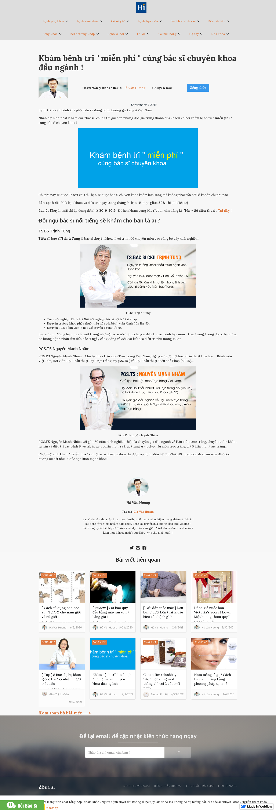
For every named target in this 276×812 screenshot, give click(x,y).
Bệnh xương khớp (82, 34)
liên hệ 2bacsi (227, 785)
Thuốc (141, 34)
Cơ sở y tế (118, 21)
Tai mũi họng (167, 34)
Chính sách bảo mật (200, 785)
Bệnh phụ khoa (53, 21)
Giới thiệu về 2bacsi (136, 785)
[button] (56, 21)
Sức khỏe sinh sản (183, 21)
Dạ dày (194, 34)
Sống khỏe (50, 34)
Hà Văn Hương (138, 503)
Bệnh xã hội (116, 34)
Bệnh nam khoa (87, 21)
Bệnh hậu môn (148, 21)
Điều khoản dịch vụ (168, 785)
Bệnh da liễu (216, 21)
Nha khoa (218, 34)
